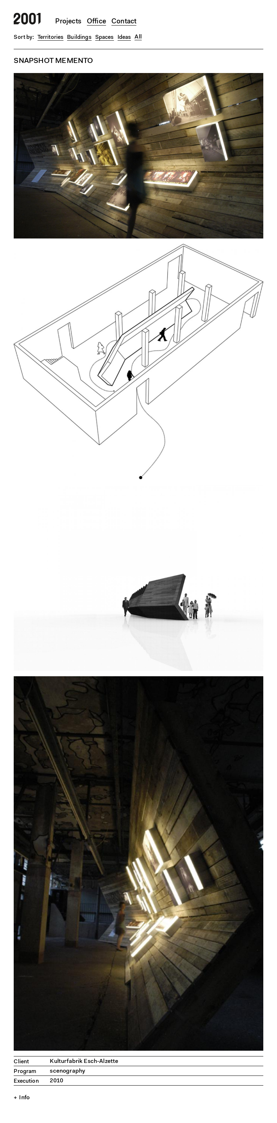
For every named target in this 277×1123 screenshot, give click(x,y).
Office (96, 21)
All (138, 37)
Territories (51, 37)
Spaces (104, 37)
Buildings (79, 37)
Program (25, 1071)
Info (24, 1098)
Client (21, 1062)
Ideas (124, 37)
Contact (123, 21)
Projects (68, 21)
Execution (26, 1081)
